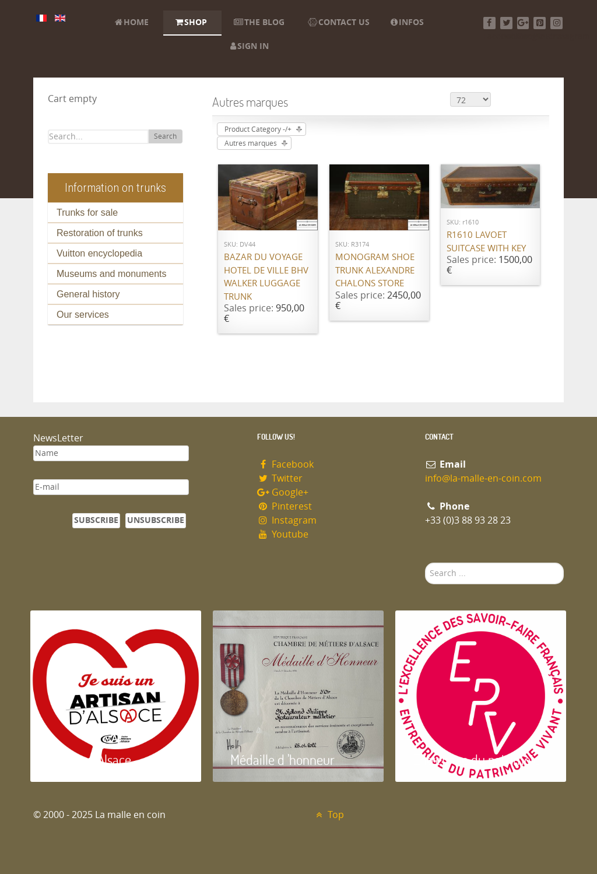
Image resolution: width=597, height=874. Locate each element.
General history (88, 294)
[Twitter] (506, 23)
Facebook (285, 464)
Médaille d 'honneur (282, 759)
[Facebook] (489, 23)
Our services (83, 315)
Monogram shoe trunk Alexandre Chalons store (375, 270)
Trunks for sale (87, 212)
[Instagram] (556, 23)
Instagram (287, 520)
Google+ (282, 492)
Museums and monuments (112, 274)
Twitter (280, 478)
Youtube (282, 534)
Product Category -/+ (258, 129)
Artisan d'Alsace (89, 759)
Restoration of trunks (100, 233)
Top (328, 814)
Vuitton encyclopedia (99, 253)
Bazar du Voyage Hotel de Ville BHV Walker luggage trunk (266, 277)
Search (165, 136)
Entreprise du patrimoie (476, 759)
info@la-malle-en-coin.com (483, 478)
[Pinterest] (539, 23)
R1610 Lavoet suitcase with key (486, 242)
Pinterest (284, 506)
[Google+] (523, 23)
